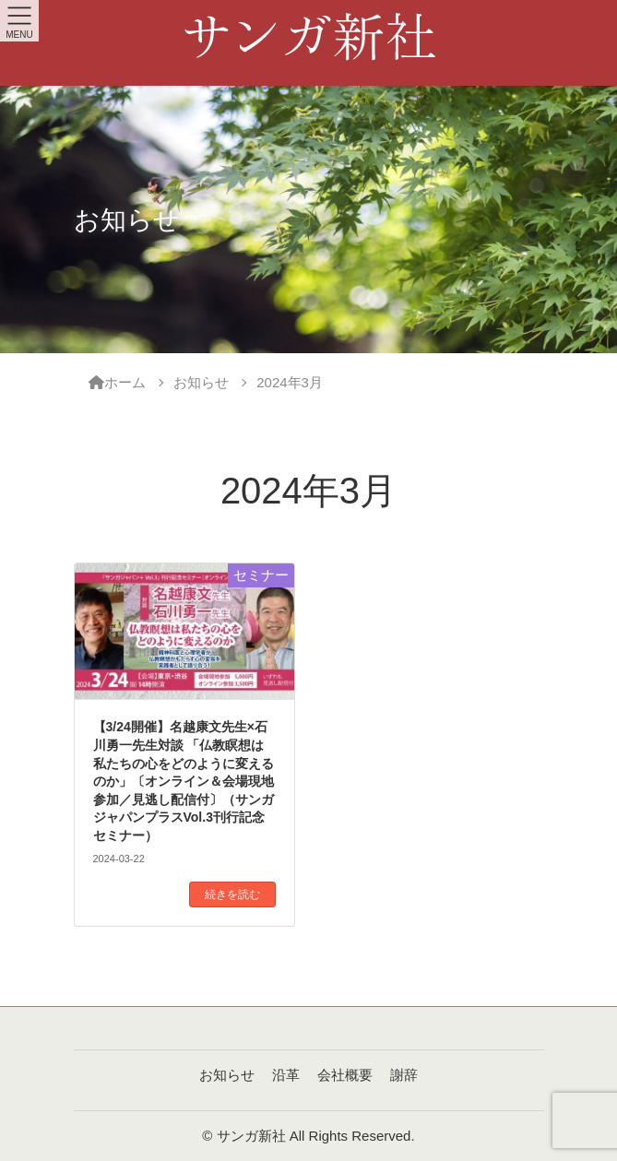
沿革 (286, 1075)
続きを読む (232, 894)
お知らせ (227, 1075)
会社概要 (345, 1075)
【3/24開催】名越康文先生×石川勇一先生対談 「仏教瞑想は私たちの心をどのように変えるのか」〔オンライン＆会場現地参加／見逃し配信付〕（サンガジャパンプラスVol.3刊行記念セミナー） (183, 781)
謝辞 (404, 1075)
